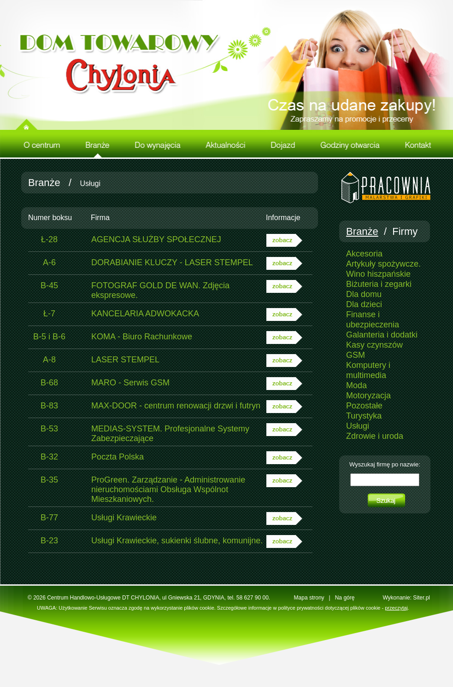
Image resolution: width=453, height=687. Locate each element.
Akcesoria (364, 253)
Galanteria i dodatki (382, 334)
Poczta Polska (117, 456)
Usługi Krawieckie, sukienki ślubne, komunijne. (177, 540)
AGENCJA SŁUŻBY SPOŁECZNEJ (156, 239)
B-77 (49, 517)
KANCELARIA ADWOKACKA (145, 313)
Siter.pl (421, 597)
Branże (44, 182)
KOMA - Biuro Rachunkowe (141, 336)
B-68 (49, 382)
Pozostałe (364, 405)
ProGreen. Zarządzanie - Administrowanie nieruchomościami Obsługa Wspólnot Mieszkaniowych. (168, 489)
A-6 (49, 262)
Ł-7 (49, 313)
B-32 (49, 456)
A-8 (49, 359)
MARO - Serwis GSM (130, 382)
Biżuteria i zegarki (379, 284)
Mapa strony (309, 597)
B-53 (49, 428)
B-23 (49, 540)
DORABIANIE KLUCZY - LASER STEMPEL (172, 262)
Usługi (357, 426)
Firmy (405, 231)
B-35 (49, 479)
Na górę (345, 597)
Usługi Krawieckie (124, 517)
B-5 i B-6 (49, 336)
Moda (356, 385)
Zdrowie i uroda (374, 436)
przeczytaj (396, 608)
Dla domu (364, 294)
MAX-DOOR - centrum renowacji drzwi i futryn (175, 405)
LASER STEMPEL (125, 359)
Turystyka (364, 415)
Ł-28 (49, 239)
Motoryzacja (368, 395)
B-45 (49, 285)
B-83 (49, 405)
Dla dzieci (364, 304)
